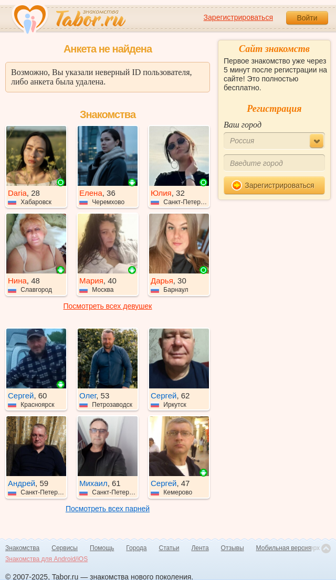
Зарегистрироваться (238, 17)
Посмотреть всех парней (108, 508)
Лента (199, 548)
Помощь (102, 548)
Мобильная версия (284, 548)
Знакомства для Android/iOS (46, 559)
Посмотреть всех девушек (108, 306)
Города (136, 548)
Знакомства (22, 548)
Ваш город (242, 124)
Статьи (169, 548)
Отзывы (232, 548)
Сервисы (64, 548)
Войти (307, 18)
